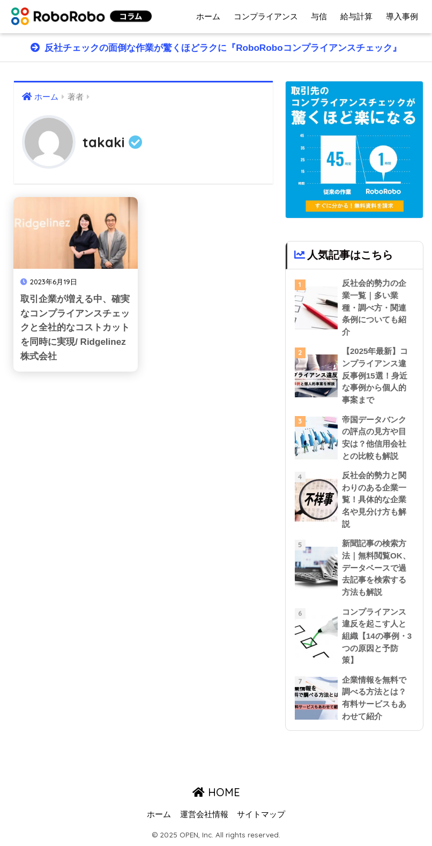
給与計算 (356, 16)
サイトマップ (261, 814)
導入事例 (402, 16)
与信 (319, 16)
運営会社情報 (204, 814)
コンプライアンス (266, 16)
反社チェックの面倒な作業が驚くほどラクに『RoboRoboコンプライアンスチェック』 (221, 48)
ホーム (208, 16)
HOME (216, 792)
